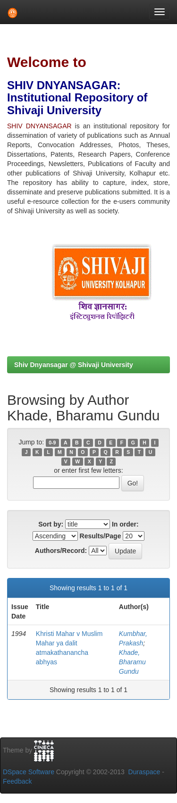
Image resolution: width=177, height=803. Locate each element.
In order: (125, 524)
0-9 (52, 442)
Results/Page (100, 536)
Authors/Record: (61, 550)
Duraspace (144, 772)
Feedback (17, 781)
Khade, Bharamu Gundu (132, 662)
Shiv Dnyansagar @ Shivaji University (73, 364)
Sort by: (50, 524)
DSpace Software (28, 772)
